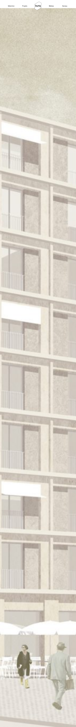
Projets (24, 6)
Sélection (11, 6)
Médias (51, 6)
